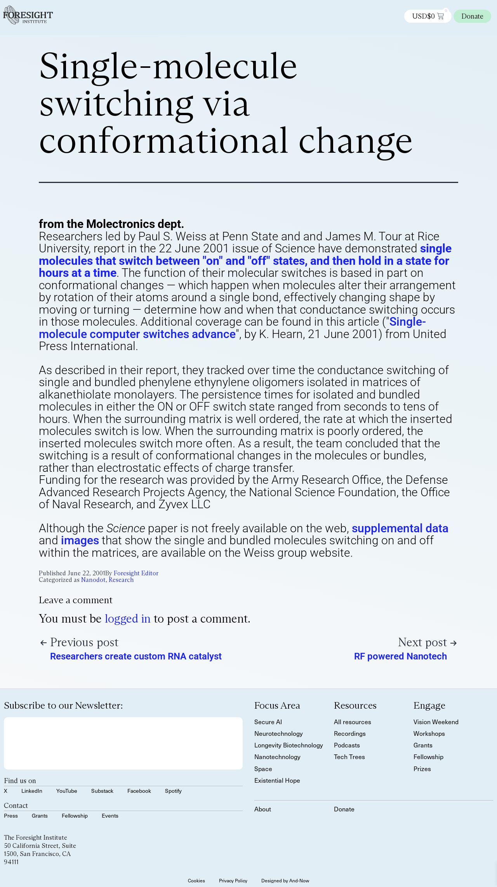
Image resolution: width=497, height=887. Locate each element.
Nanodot (93, 579)
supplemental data (400, 528)
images (80, 540)
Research (121, 579)
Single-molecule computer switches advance (232, 328)
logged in (128, 618)
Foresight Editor (136, 573)
